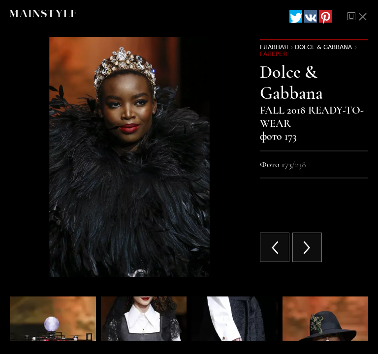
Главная (274, 47)
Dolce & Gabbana (323, 47)
